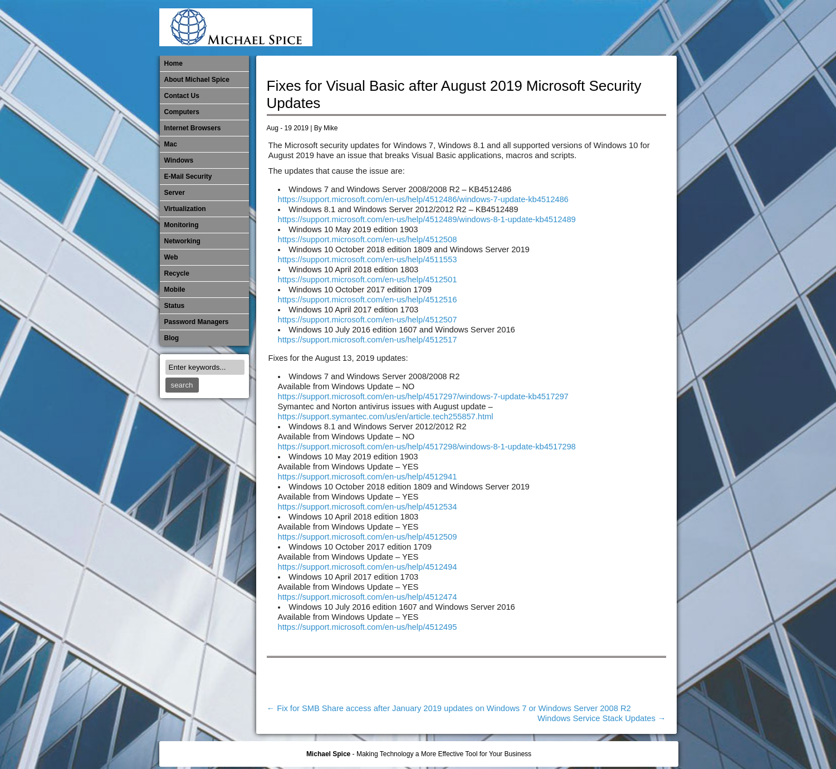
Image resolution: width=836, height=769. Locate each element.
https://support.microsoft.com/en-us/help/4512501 (367, 279)
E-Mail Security (481, 28)
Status (174, 306)
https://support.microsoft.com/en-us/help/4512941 (367, 476)
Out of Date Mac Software (610, 28)
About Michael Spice (196, 80)
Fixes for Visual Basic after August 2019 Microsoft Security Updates (454, 94)
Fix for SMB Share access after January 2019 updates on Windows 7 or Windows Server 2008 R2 (449, 708)
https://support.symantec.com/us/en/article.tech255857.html (385, 416)
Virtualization (185, 209)
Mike (331, 128)
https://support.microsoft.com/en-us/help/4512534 (367, 506)
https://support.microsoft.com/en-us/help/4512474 (367, 596)
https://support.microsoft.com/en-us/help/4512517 (367, 339)
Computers (181, 112)
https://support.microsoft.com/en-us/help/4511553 (367, 259)
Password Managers (647, 28)
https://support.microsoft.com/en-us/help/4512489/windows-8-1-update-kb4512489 (427, 219)
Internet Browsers (192, 128)
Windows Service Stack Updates (601, 718)
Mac (170, 144)
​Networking (592, 28)
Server (174, 193)
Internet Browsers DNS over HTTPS (500, 28)
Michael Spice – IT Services (537, 28)
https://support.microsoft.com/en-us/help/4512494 (367, 566)
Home (173, 63)
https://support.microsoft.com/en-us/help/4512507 (367, 319)
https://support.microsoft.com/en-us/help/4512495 (367, 627)
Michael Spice (328, 754)
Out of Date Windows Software (628, 28)
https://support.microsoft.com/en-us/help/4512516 (367, 299)
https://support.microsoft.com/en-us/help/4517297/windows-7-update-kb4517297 (423, 396)
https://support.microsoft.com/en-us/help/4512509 (367, 536)
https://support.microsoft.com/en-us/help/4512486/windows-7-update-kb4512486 (423, 199)
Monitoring (573, 28)
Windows (179, 160)
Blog (171, 338)
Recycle (176, 273)
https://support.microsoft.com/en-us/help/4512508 (367, 239)
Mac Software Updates (518, 28)
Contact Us (181, 96)
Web (171, 257)
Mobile (555, 28)
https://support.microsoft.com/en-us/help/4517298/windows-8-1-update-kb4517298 (427, 446)
